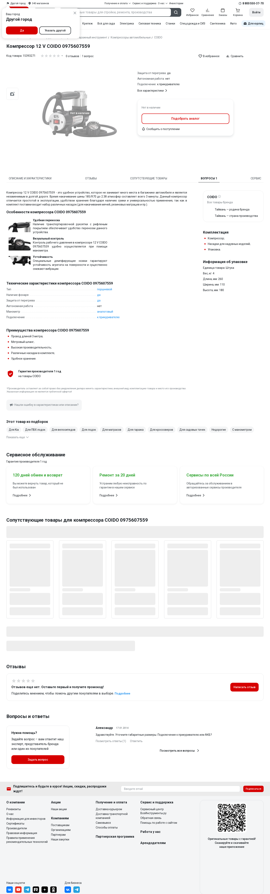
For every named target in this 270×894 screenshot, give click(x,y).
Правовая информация (21, 833)
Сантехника (217, 23)
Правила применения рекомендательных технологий (27, 839)
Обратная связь (151, 818)
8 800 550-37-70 (253, 3)
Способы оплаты (107, 827)
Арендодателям (153, 843)
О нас (10, 814)
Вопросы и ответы (27, 716)
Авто (233, 23)
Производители (16, 828)
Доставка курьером (109, 809)
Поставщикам (60, 825)
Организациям (61, 829)
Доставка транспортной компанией (112, 816)
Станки (170, 23)
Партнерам (58, 834)
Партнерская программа (115, 836)
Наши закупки (60, 839)
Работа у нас (150, 832)
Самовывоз (103, 822)
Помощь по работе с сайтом (158, 822)
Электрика (127, 23)
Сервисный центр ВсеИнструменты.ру (153, 811)
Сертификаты (15, 823)
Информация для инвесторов (25, 818)
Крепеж (87, 23)
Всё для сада (106, 23)
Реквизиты (13, 809)
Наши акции (59, 809)
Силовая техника (150, 23)
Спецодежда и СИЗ (192, 23)
